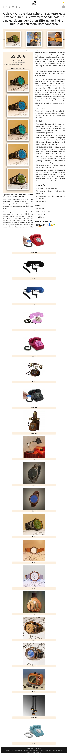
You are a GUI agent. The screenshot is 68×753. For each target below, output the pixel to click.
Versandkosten (20, 63)
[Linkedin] (16, 7)
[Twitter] (6, 7)
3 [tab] (32, 51)
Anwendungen (33, 750)
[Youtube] (13, 7)
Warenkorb (63, 7)
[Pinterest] (9, 7)
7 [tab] (43, 51)
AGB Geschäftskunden (21, 750)
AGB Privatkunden (45, 750)
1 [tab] (27, 51)
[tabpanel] (13, 39)
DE (63, 2)
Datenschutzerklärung (34, 752)
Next (64, 40)
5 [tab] (38, 51)
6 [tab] (40, 51)
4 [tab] (35, 51)
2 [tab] (29, 51)
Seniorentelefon (57, 750)
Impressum (9, 750)
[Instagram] (19, 7)
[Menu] (12, 2)
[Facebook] (3, 7)
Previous (4, 40)
